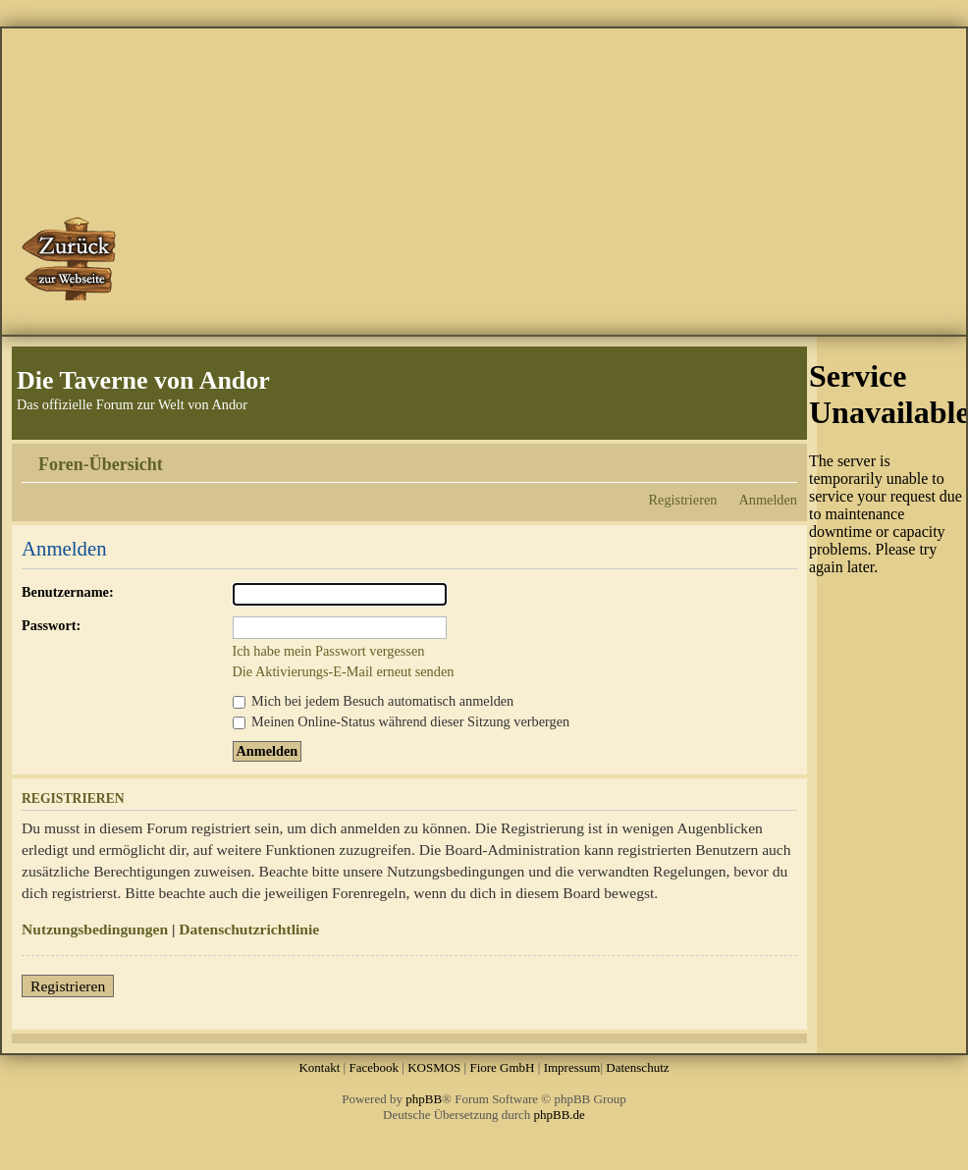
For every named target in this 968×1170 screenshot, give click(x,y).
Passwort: (51, 625)
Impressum (572, 1067)
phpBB (423, 1098)
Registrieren (683, 499)
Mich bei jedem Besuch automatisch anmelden (373, 701)
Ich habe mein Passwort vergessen (329, 651)
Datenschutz (637, 1067)
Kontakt (319, 1067)
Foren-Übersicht (100, 464)
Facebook (374, 1067)
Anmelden (767, 499)
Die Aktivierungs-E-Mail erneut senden (344, 671)
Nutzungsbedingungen (95, 929)
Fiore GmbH (501, 1067)
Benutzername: (68, 592)
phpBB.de (559, 1114)
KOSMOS (433, 1067)
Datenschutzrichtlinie (249, 929)
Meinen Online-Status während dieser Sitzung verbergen (401, 721)
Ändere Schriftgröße (783, 457)
